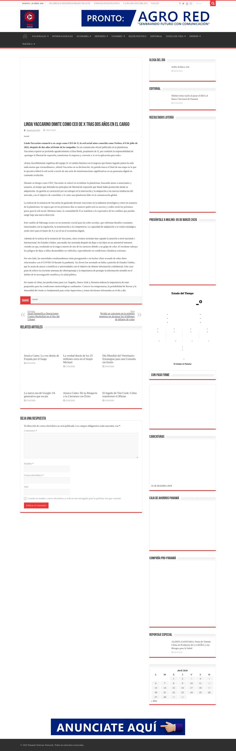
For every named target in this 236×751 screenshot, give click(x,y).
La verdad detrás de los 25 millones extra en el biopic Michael (78, 359)
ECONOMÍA (83, 36)
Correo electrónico (34, 475)
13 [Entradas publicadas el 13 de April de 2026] (156, 687)
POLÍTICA (27, 44)
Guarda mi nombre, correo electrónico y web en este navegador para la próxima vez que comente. (75, 498)
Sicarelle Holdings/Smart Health (69, 3)
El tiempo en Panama (182, 364)
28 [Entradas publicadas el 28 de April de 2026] (165, 697)
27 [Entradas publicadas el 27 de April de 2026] (156, 697)
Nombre (29, 463)
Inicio (25, 36)
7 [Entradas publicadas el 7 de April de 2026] (164, 683)
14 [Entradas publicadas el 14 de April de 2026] (165, 687)
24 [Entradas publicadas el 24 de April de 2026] (191, 692)
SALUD (155, 3)
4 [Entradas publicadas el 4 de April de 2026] (200, 678)
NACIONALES (39, 36)
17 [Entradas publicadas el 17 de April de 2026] (191, 687)
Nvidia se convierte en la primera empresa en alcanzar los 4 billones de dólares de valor (116, 315)
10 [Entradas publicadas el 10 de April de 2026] (191, 683)
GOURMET (117, 36)
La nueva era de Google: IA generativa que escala (39, 394)
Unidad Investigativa (107, 3)
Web (26, 486)
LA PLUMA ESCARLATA (135, 3)
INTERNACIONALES (62, 36)
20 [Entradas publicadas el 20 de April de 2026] (156, 692)
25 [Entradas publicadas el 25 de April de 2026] (200, 692)
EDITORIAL (156, 36)
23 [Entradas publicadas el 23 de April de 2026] (182, 692)
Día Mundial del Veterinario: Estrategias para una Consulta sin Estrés (119, 359)
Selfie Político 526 (180, 67)
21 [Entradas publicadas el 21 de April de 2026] (165, 692)
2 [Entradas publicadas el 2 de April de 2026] (182, 678)
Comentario (30, 430)
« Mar (154, 700)
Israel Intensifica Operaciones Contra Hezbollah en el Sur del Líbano (46, 315)
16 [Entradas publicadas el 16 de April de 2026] (182, 687)
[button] (157, 406)
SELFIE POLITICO (137, 36)
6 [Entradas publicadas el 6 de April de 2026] (156, 683)
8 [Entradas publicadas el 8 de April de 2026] (173, 683)
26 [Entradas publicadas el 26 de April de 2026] (209, 692)
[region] (182, 408)
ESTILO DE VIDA (174, 36)
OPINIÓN (193, 36)
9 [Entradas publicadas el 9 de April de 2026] (182, 683)
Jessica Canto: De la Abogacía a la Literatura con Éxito (80, 394)
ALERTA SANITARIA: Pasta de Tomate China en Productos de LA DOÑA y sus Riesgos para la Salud (191, 645)
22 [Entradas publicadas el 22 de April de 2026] (173, 692)
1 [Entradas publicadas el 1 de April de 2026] (173, 678)
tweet (26, 136)
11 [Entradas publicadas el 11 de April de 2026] (200, 683)
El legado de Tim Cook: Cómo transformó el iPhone (120, 394)
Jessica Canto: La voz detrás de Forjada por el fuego (41, 357)
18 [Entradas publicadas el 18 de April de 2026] (200, 687)
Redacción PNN (33, 130)
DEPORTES (100, 36)
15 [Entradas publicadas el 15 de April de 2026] (173, 687)
